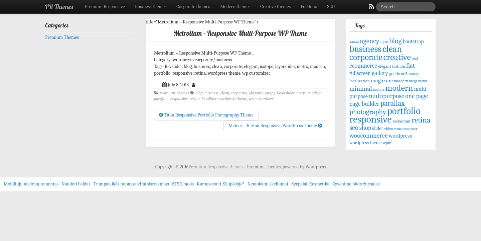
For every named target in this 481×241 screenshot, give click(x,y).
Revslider (209, 98)
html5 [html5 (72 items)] (402, 73)
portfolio (161, 98)
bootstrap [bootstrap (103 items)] (413, 41)
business (211, 93)
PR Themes (59, 6)
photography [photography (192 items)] (367, 112)
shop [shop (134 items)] (365, 128)
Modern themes (235, 6)
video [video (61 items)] (388, 128)
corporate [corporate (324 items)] (365, 57)
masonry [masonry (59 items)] (401, 81)
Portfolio (309, 6)
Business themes (151, 6)
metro (301, 93)
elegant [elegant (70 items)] (384, 66)
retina (194, 98)
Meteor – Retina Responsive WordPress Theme (275, 126)
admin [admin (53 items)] (354, 42)
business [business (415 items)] (365, 49)
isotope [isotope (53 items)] (414, 74)
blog (199, 93)
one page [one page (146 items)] (416, 96)
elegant (255, 93)
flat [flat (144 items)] (410, 65)
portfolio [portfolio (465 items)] (404, 111)
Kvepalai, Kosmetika (310, 184)
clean (224, 93)
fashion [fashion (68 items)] (398, 66)
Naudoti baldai (75, 184)
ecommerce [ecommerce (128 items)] (363, 65)
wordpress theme (232, 98)
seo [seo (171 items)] (353, 128)
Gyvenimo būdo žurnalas (356, 184)
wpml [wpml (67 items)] (388, 143)
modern (315, 93)
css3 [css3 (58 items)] (415, 59)
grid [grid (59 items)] (392, 73)
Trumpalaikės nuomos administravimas (131, 184)
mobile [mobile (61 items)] (378, 89)
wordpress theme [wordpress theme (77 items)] (365, 142)
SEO (331, 6)
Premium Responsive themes (216, 167)
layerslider (286, 93)
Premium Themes (174, 93)
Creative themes (276, 6)
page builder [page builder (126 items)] (364, 103)
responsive (179, 98)
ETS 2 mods (183, 184)
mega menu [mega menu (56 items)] (418, 81)
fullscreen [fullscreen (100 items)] (360, 73)
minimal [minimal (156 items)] (360, 88)
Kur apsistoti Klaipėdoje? (220, 184)
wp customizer (261, 98)
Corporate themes (193, 6)
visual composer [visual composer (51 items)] (406, 129)
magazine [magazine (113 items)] (382, 80)
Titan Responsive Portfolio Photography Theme (206, 115)
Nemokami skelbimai (268, 184)
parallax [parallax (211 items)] (392, 103)
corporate (239, 93)
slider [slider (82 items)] (377, 128)
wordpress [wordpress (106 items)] (400, 136)
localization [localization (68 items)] (359, 80)
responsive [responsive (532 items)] (370, 119)
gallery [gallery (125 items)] (380, 73)
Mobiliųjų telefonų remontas (31, 184)
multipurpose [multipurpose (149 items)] (386, 96)
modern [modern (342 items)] (399, 88)
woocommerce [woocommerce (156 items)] (368, 135)
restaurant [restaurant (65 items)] (402, 121)
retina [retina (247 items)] (421, 120)
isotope (269, 93)
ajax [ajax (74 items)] (384, 41)
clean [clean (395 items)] (392, 49)
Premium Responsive (105, 6)
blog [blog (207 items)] (395, 40)
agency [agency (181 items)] (369, 41)
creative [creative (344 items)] (397, 57)
